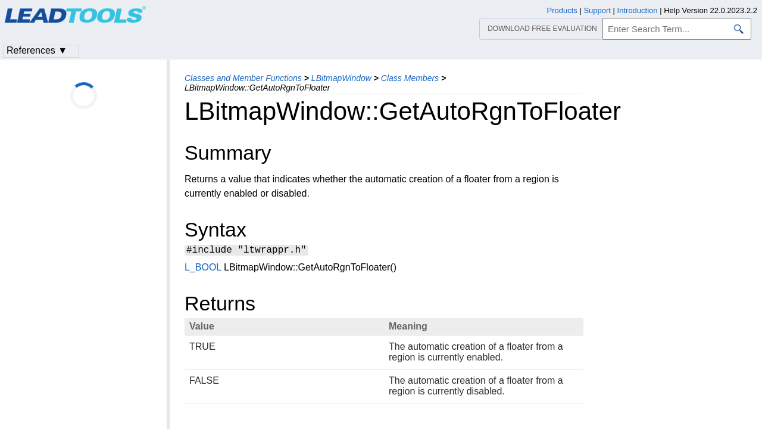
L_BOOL (203, 269)
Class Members (410, 78)
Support (597, 10)
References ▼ (37, 50)
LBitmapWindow (341, 78)
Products (562, 10)
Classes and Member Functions (243, 78)
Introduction (637, 10)
